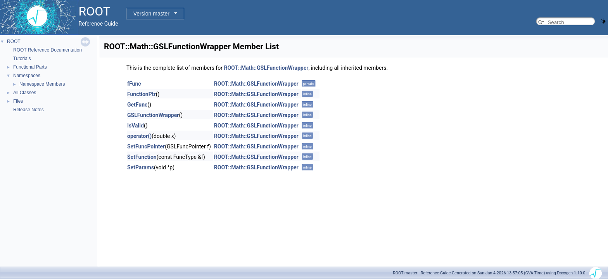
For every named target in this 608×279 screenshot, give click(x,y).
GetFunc (137, 105)
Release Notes (28, 109)
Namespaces (26, 75)
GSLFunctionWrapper (153, 115)
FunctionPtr (141, 94)
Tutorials (22, 58)
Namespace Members (42, 84)
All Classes (24, 92)
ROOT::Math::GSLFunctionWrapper (266, 68)
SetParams (140, 167)
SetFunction (142, 157)
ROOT (14, 41)
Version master (151, 13)
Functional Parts (30, 67)
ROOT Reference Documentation (47, 50)
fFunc (134, 84)
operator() (139, 136)
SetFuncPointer (146, 146)
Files (18, 101)
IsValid (135, 125)
